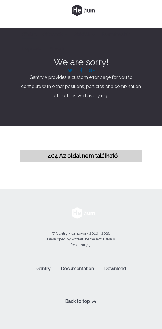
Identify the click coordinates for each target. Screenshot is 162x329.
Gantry (43, 268)
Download (115, 268)
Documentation (77, 268)
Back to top (81, 301)
